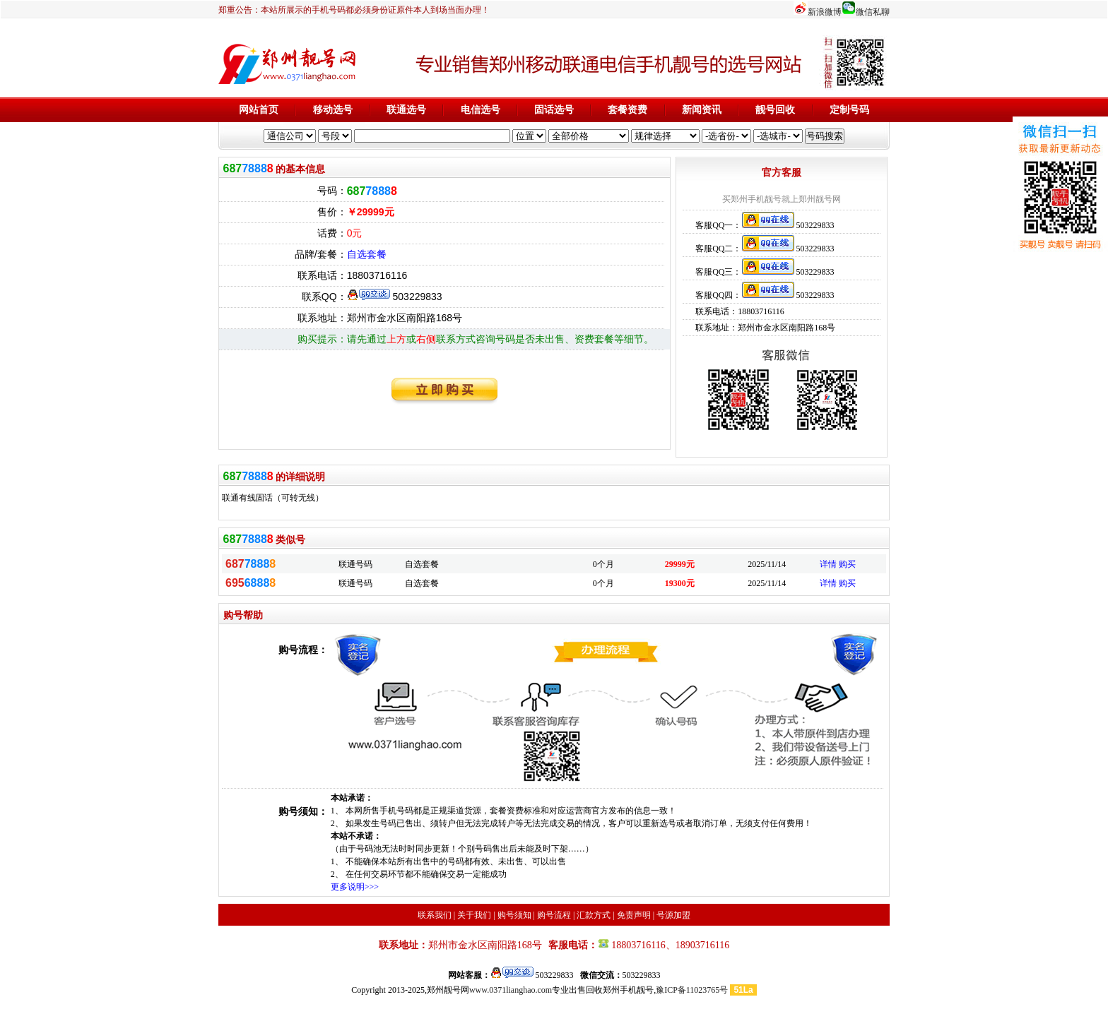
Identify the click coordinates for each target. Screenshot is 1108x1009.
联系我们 (435, 915)
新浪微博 (825, 12)
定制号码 (849, 110)
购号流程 (554, 915)
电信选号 (480, 110)
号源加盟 (673, 915)
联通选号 (406, 110)
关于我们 (474, 915)
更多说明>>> (355, 887)
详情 (828, 564)
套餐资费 (627, 110)
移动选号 (333, 110)
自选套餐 (367, 254)
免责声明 (634, 915)
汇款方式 (594, 915)
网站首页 (258, 110)
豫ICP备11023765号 (692, 990)
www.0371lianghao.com (510, 990)
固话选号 (554, 110)
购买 (847, 564)
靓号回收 (775, 110)
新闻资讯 (701, 110)
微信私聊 (873, 12)
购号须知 (514, 915)
